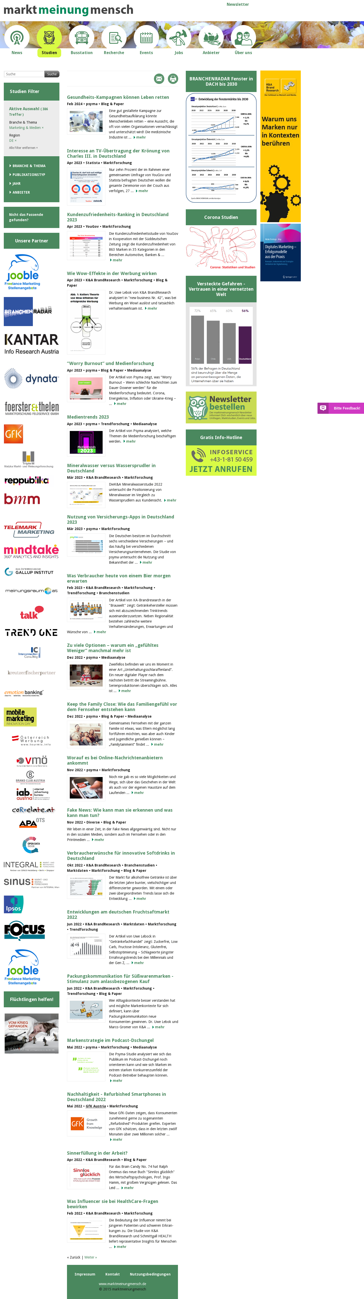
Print (173, 79)
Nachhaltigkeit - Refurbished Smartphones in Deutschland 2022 (116, 1096)
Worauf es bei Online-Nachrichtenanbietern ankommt (115, 760)
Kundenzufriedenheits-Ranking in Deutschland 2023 (118, 217)
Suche (52, 74)
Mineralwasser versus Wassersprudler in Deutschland (111, 468)
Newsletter (238, 4)
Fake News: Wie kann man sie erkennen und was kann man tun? (120, 812)
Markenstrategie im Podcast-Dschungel (110, 1040)
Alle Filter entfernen (23, 148)
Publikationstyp (29, 175)
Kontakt (112, 1274)
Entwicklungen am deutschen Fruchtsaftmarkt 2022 (118, 914)
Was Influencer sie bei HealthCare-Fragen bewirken (112, 1204)
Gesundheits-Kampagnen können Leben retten (118, 97)
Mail (159, 79)
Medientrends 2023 (88, 417)
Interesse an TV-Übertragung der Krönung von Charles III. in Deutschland (118, 153)
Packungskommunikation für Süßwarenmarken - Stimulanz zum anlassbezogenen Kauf (120, 978)
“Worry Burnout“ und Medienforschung (110, 363)
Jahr (16, 183)
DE (13, 141)
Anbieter (21, 192)
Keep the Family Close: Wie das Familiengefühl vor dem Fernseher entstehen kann (122, 706)
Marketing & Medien (26, 128)
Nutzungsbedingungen (150, 1274)
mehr (141, 137)
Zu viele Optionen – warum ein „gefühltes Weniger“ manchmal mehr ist (112, 648)
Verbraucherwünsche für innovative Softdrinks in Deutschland (121, 855)
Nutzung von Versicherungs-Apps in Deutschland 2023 (120, 519)
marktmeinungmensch (68, 10)
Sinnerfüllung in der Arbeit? (97, 1153)
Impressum (85, 1274)
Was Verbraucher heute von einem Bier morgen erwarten (119, 578)
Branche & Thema (29, 166)
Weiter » (90, 1257)
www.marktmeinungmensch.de (122, 1284)
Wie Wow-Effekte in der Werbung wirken (112, 273)
